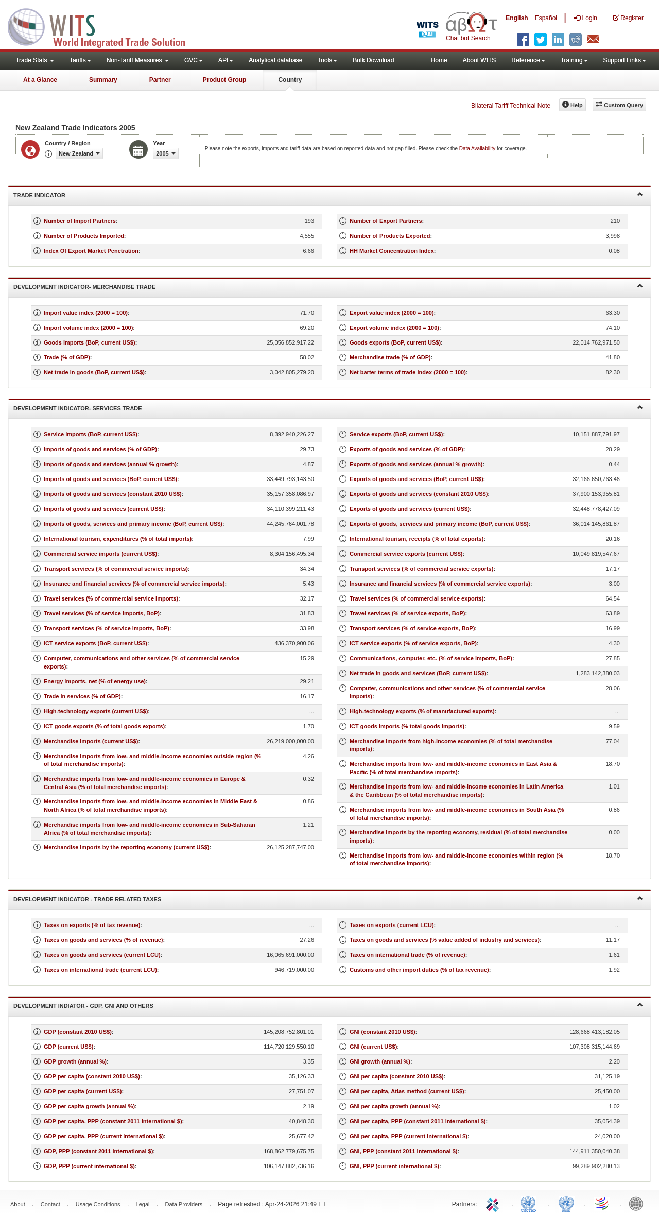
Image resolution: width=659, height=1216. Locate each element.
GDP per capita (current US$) (83, 1091)
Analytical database (275, 60)
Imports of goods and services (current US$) (103, 509)
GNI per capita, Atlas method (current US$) (407, 1091)
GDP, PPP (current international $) (89, 1166)
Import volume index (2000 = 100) (88, 327)
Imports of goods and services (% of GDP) (100, 449)
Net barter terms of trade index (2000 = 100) (408, 372)
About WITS (479, 60)
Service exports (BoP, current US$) (396, 434)
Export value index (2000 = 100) (392, 313)
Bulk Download (373, 60)
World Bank (638, 1203)
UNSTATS (566, 1203)
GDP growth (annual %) (75, 1061)
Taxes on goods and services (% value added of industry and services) (445, 940)
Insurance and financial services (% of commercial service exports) (440, 583)
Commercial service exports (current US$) (406, 554)
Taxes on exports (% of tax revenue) (92, 925)
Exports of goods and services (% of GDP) (406, 449)
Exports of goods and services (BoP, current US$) (416, 479)
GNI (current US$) (373, 1046)
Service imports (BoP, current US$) (90, 434)
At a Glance (40, 79)
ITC (494, 1203)
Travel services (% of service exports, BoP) (407, 613)
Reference (528, 60)
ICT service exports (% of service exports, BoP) (413, 643)
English (517, 18)
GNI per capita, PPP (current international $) (408, 1136)
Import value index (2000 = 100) (86, 313)
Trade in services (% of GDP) (82, 696)
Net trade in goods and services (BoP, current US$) (418, 673)
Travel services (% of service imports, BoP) (102, 613)
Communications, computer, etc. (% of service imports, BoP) (431, 658)
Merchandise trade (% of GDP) (390, 357)
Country (290, 79)
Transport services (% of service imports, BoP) (106, 628)
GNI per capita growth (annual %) (394, 1106)
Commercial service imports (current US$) (100, 554)
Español (546, 18)
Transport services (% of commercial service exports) (421, 569)
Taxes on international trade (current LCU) (100, 970)
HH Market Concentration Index (392, 251)
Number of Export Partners (386, 221)
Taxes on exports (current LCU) (392, 925)
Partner (160, 79)
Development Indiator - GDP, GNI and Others (328, 1005)
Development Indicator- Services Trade (328, 408)
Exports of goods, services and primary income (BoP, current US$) (439, 524)
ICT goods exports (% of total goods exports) (104, 726)
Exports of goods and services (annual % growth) (416, 464)
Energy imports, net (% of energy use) (95, 681)
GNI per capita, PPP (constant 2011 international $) (417, 1121)
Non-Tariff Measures (138, 60)
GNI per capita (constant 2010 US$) (397, 1076)
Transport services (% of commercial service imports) (116, 569)
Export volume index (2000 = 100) (394, 327)
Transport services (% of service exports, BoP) (412, 628)
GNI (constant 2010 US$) (382, 1032)
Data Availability (478, 148)
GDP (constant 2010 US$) (78, 1032)
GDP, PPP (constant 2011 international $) (98, 1151)
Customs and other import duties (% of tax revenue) (419, 970)
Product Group (225, 79)
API (225, 60)
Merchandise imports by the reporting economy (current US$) (127, 847)
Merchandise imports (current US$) (91, 741)
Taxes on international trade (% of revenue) (407, 955)
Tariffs (80, 60)
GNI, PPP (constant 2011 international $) (403, 1151)
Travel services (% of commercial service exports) (416, 598)
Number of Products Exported (390, 236)
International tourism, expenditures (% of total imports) (118, 539)
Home (439, 60)
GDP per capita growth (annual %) (89, 1106)
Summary (103, 79)
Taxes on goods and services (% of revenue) (103, 940)
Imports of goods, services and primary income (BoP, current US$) (133, 524)
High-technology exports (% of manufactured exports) (422, 711)
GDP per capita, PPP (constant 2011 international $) (113, 1121)
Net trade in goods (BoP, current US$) (94, 372)
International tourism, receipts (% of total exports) (416, 539)
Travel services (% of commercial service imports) (111, 598)
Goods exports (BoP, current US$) (395, 342)
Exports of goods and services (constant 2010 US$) (419, 494)
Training (574, 60)
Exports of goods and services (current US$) (410, 509)
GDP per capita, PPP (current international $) (104, 1136)
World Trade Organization (602, 1203)
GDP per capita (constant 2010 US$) (92, 1076)
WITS (103, 26)
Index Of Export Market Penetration (91, 251)
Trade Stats (34, 60)
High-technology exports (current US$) (96, 711)
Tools (327, 60)
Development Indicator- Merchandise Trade (328, 286)
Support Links (624, 60)
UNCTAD (530, 1203)
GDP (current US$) (68, 1046)
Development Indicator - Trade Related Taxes (328, 898)
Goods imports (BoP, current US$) (89, 342)
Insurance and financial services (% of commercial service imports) (134, 583)
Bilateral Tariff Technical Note (510, 105)
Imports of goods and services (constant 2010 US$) (113, 494)
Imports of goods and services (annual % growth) (110, 464)
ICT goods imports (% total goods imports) (407, 726)
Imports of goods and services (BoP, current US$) (110, 479)
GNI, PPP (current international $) (394, 1166)
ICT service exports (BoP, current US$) (95, 643)
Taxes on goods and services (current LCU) (102, 955)
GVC (193, 60)
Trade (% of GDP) (67, 357)
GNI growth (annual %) (380, 1061)
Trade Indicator (328, 194)
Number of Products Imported (84, 236)
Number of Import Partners (80, 221)
